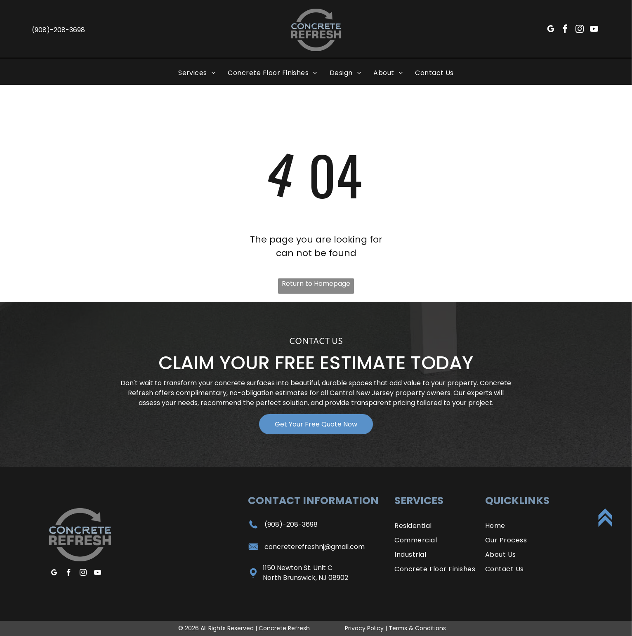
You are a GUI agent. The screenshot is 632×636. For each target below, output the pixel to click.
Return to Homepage (316, 283)
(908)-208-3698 (291, 524)
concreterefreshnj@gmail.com (314, 546)
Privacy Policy (364, 628)
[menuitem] (197, 73)
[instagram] (579, 30)
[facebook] (565, 30)
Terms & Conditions (417, 628)
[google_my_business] (551, 30)
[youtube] (594, 30)
